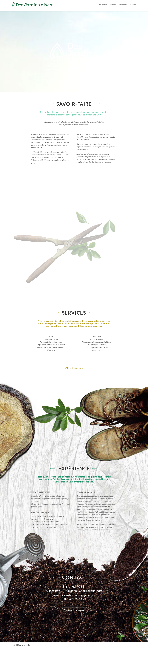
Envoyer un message (74, 610)
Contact (133, 5)
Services (113, 5)
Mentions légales (24, 645)
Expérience (123, 5)
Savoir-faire (103, 5)
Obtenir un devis (74, 368)
